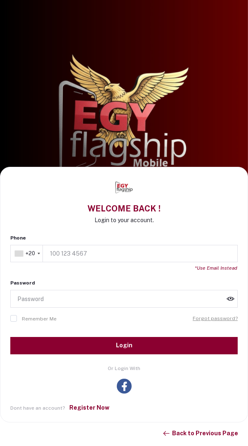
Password (22, 283)
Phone (18, 238)
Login (124, 345)
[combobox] (27, 253)
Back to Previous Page (200, 433)
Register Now (89, 407)
